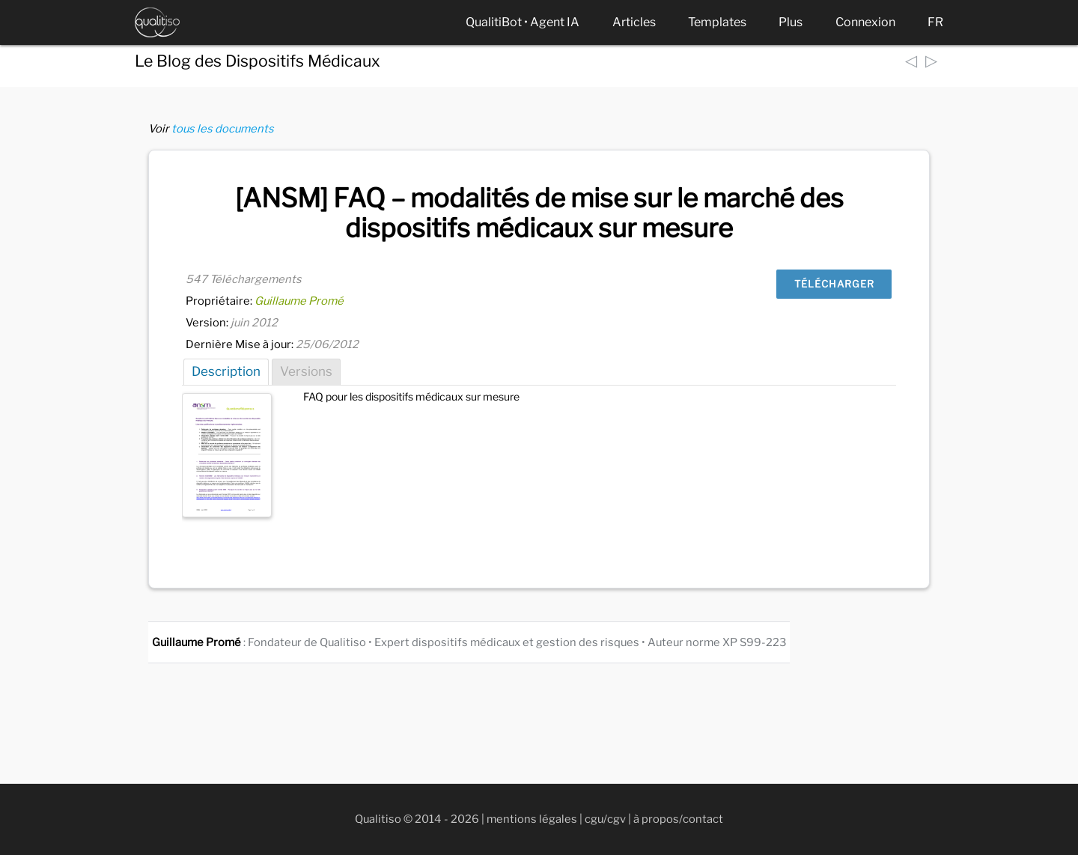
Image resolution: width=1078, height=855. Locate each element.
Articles (634, 22)
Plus (791, 22)
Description (226, 371)
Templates (717, 22)
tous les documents (222, 129)
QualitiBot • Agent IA (522, 22)
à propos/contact (678, 819)
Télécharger (834, 284)
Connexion (865, 22)
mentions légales (532, 819)
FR (935, 22)
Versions (306, 371)
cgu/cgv (605, 819)
